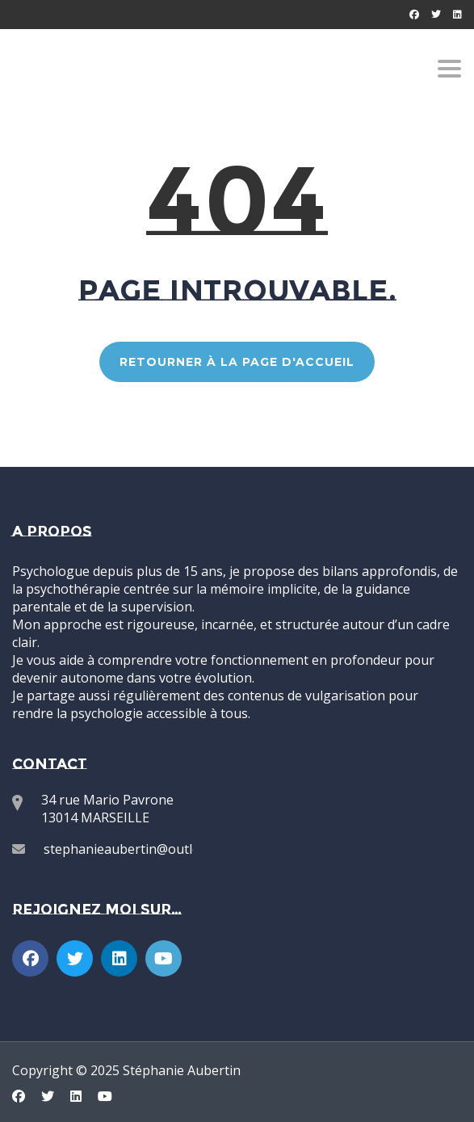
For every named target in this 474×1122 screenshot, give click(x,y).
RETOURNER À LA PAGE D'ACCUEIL (237, 362)
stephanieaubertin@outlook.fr (136, 849)
